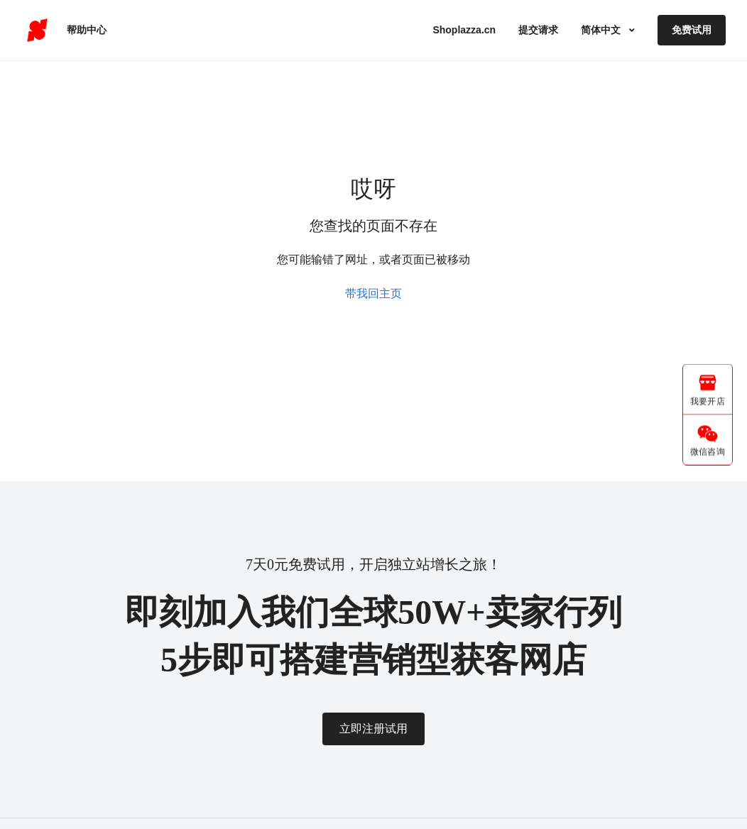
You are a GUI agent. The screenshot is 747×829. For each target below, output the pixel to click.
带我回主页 (373, 293)
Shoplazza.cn (464, 29)
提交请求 (538, 29)
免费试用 (691, 29)
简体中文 (602, 29)
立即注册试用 (373, 729)
